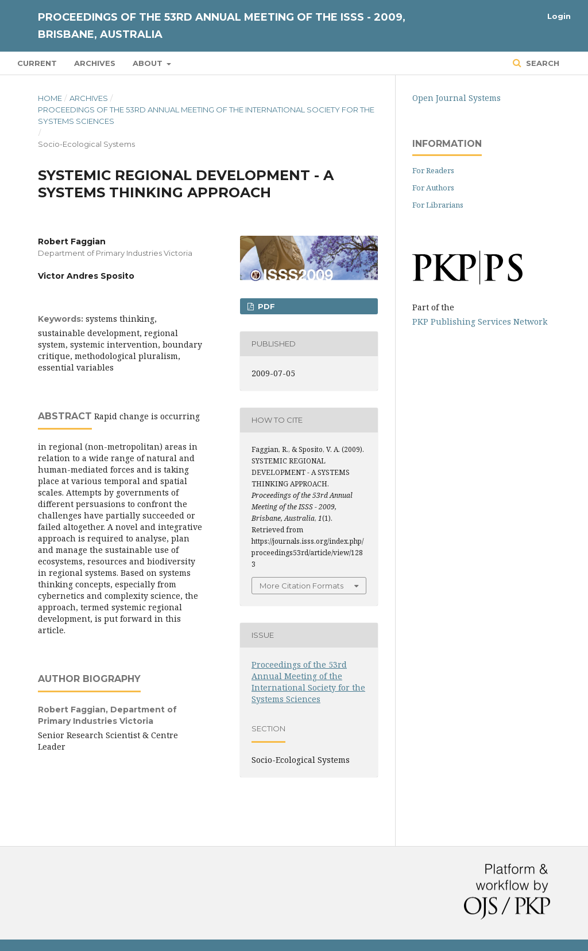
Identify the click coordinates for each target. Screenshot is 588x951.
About (149, 63)
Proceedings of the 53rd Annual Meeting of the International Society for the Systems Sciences (206, 115)
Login (559, 16)
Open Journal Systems (456, 97)
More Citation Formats (301, 585)
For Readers (433, 170)
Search (541, 63)
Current (37, 63)
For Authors (433, 187)
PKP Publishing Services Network (479, 321)
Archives (94, 63)
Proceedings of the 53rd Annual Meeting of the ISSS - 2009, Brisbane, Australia (221, 26)
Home (50, 98)
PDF (265, 306)
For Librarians (437, 205)
